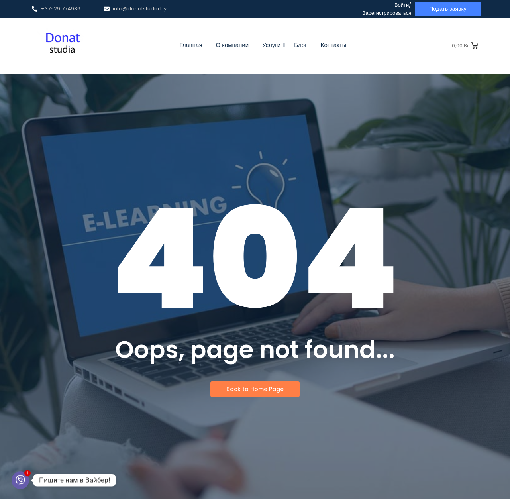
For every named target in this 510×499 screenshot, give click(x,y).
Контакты (334, 45)
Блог (300, 45)
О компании (232, 45)
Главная (190, 45)
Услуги (272, 45)
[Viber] (20, 480)
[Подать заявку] (447, 9)
